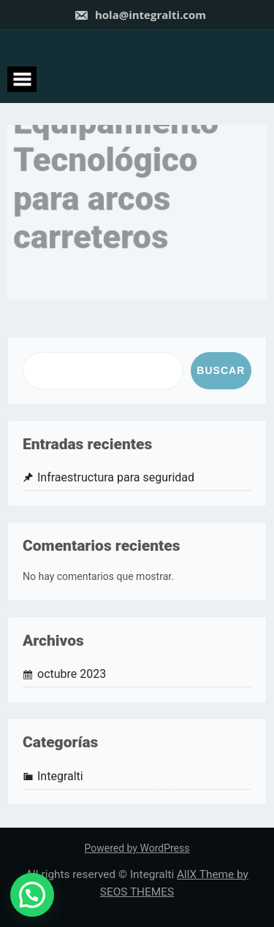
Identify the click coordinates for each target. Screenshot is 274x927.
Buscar (221, 370)
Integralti (60, 776)
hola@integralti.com (140, 14)
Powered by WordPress (137, 848)
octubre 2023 (71, 674)
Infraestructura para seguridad (115, 477)
